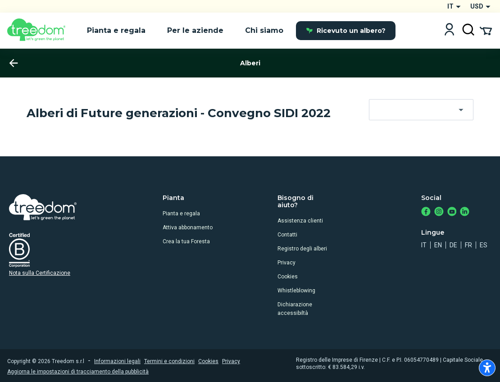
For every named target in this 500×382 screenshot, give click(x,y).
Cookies (287, 276)
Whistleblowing (296, 290)
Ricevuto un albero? (346, 31)
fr (468, 245)
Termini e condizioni (169, 361)
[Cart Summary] (486, 30)
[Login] (449, 30)
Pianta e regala (181, 213)
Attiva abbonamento (188, 227)
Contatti (287, 235)
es (483, 245)
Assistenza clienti (300, 221)
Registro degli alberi (302, 249)
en (438, 245)
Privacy (286, 262)
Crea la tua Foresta (186, 241)
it (424, 245)
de (453, 245)
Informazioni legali (117, 361)
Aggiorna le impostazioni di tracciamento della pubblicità (78, 371)
